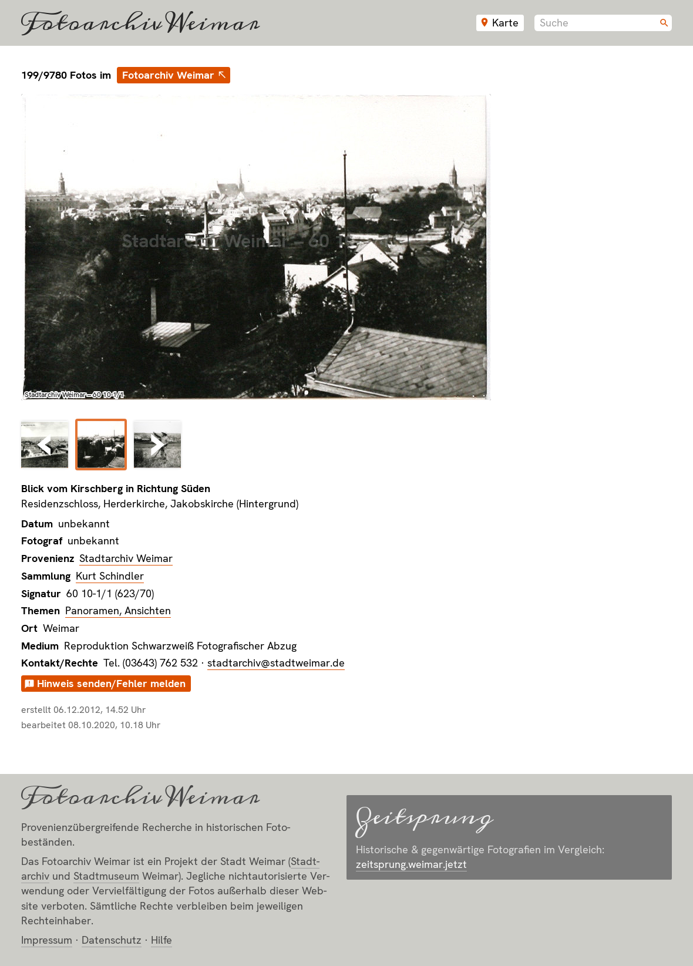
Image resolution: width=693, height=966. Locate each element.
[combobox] (603, 23)
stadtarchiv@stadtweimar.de (276, 662)
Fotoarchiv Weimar (140, 23)
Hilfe (161, 940)
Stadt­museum (106, 876)
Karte (505, 22)
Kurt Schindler (110, 576)
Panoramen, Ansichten (118, 610)
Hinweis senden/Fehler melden (111, 683)
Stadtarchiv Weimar (126, 558)
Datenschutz (112, 940)
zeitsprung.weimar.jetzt (411, 864)
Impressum (46, 940)
